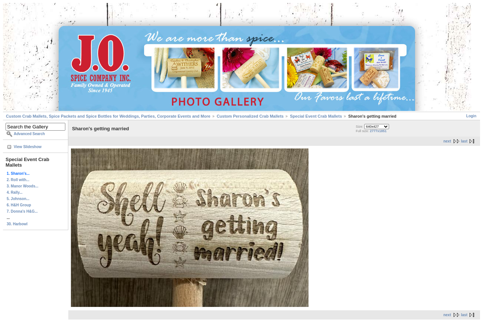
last (464, 141)
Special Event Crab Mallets (316, 116)
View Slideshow (28, 147)
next (447, 141)
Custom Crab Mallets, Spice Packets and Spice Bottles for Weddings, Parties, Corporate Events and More (108, 116)
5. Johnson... (18, 199)
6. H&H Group (19, 205)
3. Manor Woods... (22, 186)
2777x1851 (378, 131)
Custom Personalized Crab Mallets (250, 116)
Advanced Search (29, 134)
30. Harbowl (17, 224)
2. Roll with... (18, 180)
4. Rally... (15, 192)
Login (471, 116)
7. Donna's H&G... (22, 211)
